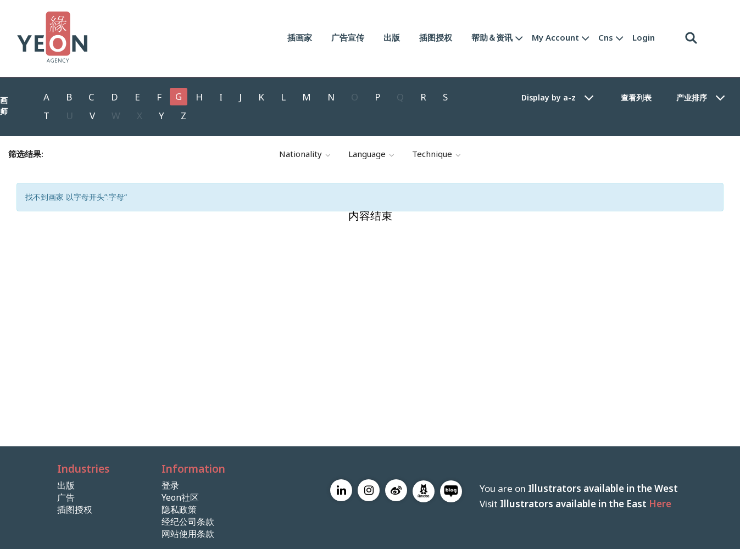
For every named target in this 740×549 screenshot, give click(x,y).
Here (660, 503)
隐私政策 (179, 510)
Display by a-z (548, 97)
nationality (305, 154)
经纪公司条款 (188, 522)
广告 (66, 497)
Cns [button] (605, 37)
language (371, 154)
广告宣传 (347, 37)
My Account (555, 37)
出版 (391, 37)
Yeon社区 (180, 497)
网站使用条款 (188, 534)
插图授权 (435, 37)
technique (436, 154)
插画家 (299, 37)
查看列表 (636, 97)
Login (643, 37)
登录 (170, 485)
